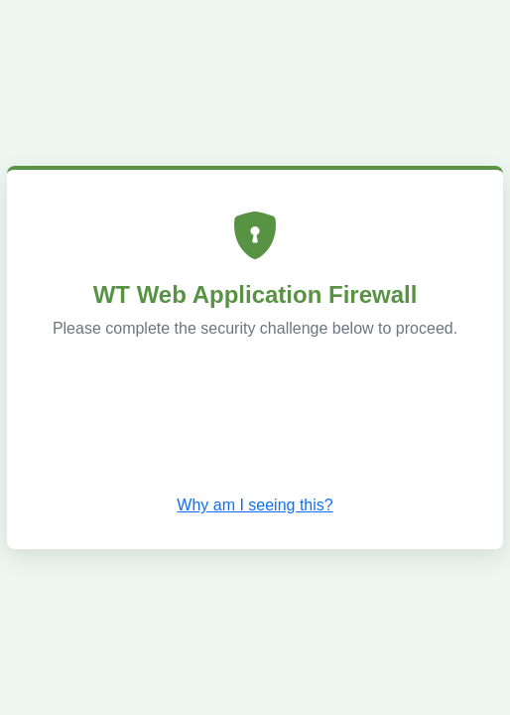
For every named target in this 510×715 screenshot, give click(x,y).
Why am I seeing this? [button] (254, 505)
